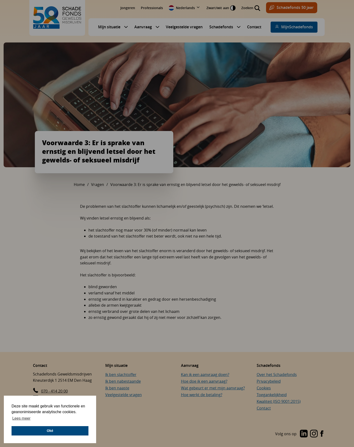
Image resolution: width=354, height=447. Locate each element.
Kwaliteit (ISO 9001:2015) (279, 401)
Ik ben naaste (117, 388)
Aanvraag (143, 27)
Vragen (97, 184)
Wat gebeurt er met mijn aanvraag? (213, 388)
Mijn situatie (109, 27)
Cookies (264, 388)
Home (79, 184)
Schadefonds (221, 27)
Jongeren (127, 8)
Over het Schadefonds (277, 374)
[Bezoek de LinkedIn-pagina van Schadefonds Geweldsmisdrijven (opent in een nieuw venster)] (291, 434)
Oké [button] (50, 431)
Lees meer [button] (21, 418)
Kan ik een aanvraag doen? (205, 374)
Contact (254, 27)
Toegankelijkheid (272, 394)
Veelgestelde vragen (184, 27)
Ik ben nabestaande (123, 381)
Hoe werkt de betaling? (201, 394)
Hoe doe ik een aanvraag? (204, 381)
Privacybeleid (269, 381)
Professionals (152, 8)
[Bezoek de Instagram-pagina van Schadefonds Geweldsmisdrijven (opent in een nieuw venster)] (313, 434)
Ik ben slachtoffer (121, 374)
